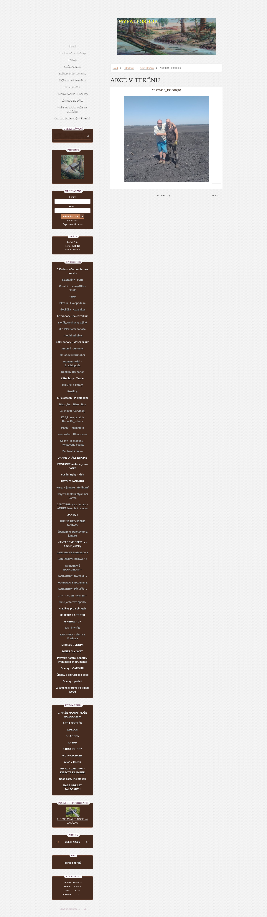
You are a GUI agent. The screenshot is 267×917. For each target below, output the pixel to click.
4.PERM (72, 742)
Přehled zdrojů (72, 862)
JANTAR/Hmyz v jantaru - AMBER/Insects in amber (72, 506)
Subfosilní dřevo (72, 451)
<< (57, 842)
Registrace (72, 220)
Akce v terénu (147, 68)
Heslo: (72, 206)
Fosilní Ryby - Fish (72, 474)
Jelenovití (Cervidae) (72, 410)
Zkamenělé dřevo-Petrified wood (72, 689)
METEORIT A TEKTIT (72, 615)
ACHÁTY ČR (72, 628)
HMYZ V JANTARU (72, 481)
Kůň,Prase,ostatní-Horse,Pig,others (72, 419)
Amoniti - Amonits (72, 348)
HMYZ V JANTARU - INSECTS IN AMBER (72, 770)
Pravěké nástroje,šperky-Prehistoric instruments (72, 659)
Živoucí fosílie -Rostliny (72, 93)
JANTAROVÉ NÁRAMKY (73, 576)
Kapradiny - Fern (72, 279)
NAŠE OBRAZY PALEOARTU (72, 787)
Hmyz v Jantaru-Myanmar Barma (72, 496)
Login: (72, 197)
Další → (216, 195)
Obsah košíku (72, 249)
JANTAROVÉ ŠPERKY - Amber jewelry (72, 544)
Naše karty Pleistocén (72, 778)
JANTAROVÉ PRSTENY (72, 595)
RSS (84, 909)
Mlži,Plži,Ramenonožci (72, 329)
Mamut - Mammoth (72, 427)
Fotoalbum (129, 68)
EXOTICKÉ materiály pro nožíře (72, 466)
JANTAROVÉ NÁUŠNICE (72, 582)
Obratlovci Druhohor (72, 355)
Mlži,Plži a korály (72, 384)
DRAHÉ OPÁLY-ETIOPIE (72, 457)
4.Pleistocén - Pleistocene (72, 397)
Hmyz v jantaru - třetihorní (72, 487)
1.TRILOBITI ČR (72, 723)
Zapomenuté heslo (72, 224)
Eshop (72, 59)
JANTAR (72, 514)
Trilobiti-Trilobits (72, 335)
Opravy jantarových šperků (72, 118)
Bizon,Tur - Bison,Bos (72, 404)
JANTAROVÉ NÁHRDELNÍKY (72, 567)
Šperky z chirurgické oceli (73, 674)
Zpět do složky (162, 195)
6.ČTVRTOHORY (72, 755)
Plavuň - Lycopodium (72, 303)
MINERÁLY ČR (72, 621)
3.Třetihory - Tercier (72, 378)
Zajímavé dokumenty (72, 73)
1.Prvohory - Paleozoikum (72, 316)
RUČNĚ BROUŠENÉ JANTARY (72, 523)
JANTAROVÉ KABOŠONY (72, 552)
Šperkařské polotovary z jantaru (72, 533)
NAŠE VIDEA (72, 66)
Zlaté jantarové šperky (72, 602)
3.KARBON (72, 736)
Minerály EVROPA (73, 644)
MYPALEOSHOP (137, 21)
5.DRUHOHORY (72, 749)
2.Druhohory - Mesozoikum (72, 342)
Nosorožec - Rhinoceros (72, 434)
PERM (72, 296)
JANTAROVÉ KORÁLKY (72, 559)
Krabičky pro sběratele (73, 608)
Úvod (115, 68)
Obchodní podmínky (72, 53)
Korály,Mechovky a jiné (72, 322)
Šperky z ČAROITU (72, 668)
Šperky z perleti (72, 681)
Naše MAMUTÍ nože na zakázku (72, 109)
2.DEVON (72, 729)
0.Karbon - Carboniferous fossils (72, 271)
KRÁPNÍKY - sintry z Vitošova (72, 636)
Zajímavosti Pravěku (72, 80)
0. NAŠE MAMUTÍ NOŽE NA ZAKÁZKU (72, 714)
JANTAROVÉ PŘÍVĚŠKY (72, 589)
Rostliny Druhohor (72, 371)
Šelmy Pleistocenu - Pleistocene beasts (72, 442)
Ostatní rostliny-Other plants (72, 288)
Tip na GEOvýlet (72, 100)
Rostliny (72, 391)
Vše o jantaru (72, 86)
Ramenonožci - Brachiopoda (72, 363)
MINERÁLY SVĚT (72, 651)
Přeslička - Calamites (72, 309)
